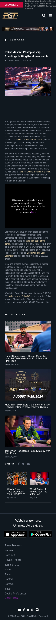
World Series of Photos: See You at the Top (38, 491)
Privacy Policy (13, 560)
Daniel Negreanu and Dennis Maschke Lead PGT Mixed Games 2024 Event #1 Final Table (26, 358)
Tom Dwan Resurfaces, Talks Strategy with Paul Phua (27, 452)
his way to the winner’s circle (34, 172)
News (8, 569)
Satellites (10, 555)
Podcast (9, 550)
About (8, 574)
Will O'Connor (14, 61)
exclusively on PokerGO (19, 296)
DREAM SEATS (11, 5)
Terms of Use (12, 565)
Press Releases (13, 545)
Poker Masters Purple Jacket (29, 139)
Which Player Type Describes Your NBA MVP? (16, 491)
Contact (9, 579)
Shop (7, 589)
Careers (9, 584)
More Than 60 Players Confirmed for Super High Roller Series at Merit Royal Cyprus (27, 405)
